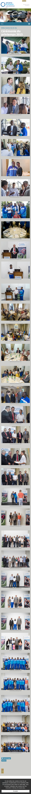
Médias (3, 28)
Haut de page (6, 758)
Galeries (7, 28)
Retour (4, 760)
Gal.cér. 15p (13, 28)
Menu (15, 24)
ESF (24, 1)
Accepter (15, 791)
